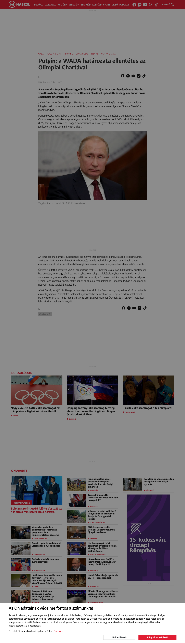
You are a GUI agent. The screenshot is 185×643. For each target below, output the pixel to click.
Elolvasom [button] (59, 631)
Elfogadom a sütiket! (157, 637)
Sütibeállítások (119, 637)
